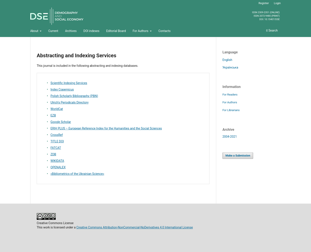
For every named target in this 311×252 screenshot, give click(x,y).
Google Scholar (61, 122)
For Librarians (231, 110)
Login (277, 3)
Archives (71, 31)
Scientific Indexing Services (69, 83)
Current (53, 31)
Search (272, 30)
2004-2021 (229, 136)
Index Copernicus (62, 89)
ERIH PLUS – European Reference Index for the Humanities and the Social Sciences (106, 128)
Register (264, 3)
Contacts (164, 31)
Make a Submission (237, 155)
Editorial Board (116, 31)
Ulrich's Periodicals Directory (70, 102)
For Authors (141, 31)
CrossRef (57, 135)
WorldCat (57, 109)
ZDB (53, 154)
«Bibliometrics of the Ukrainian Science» (77, 173)
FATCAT (56, 148)
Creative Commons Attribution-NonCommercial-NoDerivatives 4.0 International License (134, 227)
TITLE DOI (57, 141)
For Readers (230, 94)
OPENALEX (58, 167)
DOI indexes (91, 31)
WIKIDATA (57, 161)
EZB (53, 115)
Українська (230, 67)
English (227, 60)
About (34, 31)
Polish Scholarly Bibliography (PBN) (74, 96)
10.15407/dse (272, 19)
